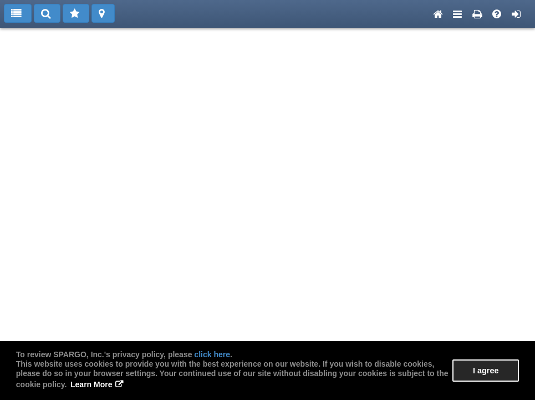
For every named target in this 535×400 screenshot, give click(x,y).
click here (212, 354)
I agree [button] (485, 370)
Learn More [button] (91, 384)
